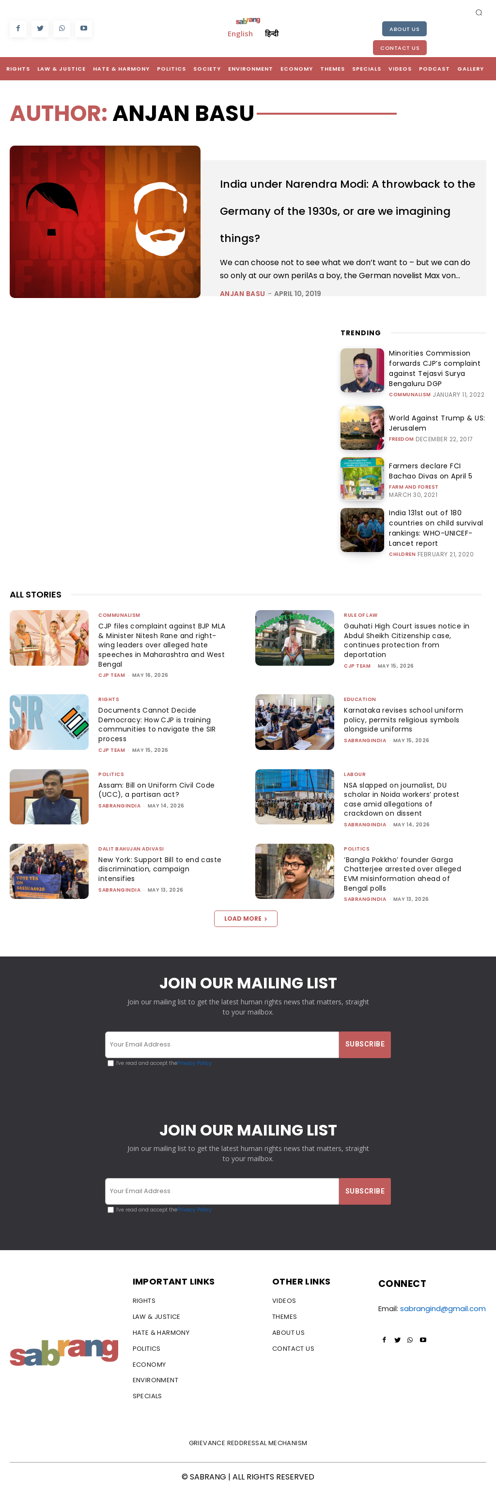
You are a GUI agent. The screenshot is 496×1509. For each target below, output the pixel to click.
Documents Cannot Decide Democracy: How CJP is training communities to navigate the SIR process (158, 741)
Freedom (401, 458)
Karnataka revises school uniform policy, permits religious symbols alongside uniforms (407, 736)
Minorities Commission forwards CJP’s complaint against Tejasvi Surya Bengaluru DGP (437, 392)
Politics (111, 790)
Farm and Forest (414, 506)
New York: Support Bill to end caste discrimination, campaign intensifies (157, 886)
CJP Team (111, 692)
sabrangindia (365, 757)
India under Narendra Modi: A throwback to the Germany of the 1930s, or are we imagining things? (342, 221)
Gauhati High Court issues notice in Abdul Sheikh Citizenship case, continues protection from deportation (405, 657)
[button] (479, 12)
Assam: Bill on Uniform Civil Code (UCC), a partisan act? (159, 806)
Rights (108, 716)
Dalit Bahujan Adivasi (131, 865)
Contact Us (399, 48)
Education (360, 716)
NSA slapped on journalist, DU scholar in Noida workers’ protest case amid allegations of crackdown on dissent (406, 816)
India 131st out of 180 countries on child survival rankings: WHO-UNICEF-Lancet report (437, 545)
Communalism (410, 411)
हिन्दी (272, 33)
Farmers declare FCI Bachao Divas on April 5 (431, 491)
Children (402, 564)
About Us (404, 29)
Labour (355, 790)
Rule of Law (361, 632)
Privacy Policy (194, 1079)
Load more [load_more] (245, 935)
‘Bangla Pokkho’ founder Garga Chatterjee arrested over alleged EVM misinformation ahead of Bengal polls (406, 891)
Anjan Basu (242, 321)
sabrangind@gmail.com (443, 1326)
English (240, 33)
